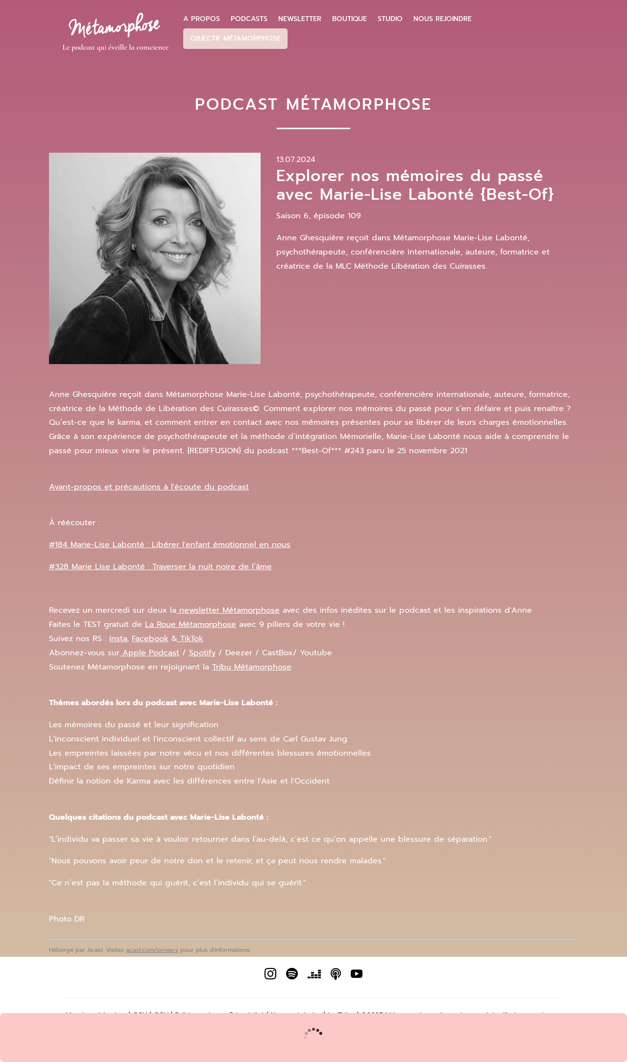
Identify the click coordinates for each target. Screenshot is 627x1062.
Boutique (349, 19)
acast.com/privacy (152, 950)
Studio (390, 19)
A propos (201, 19)
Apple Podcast (149, 653)
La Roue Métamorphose (190, 624)
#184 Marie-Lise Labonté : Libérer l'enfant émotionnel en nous (169, 545)
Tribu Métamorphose (251, 667)
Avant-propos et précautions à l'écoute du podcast (149, 487)
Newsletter (299, 19)
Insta (118, 639)
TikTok (190, 639)
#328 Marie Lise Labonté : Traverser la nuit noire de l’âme (160, 567)
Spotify (202, 653)
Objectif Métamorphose (235, 38)
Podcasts (249, 19)
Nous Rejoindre (442, 19)
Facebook (150, 639)
